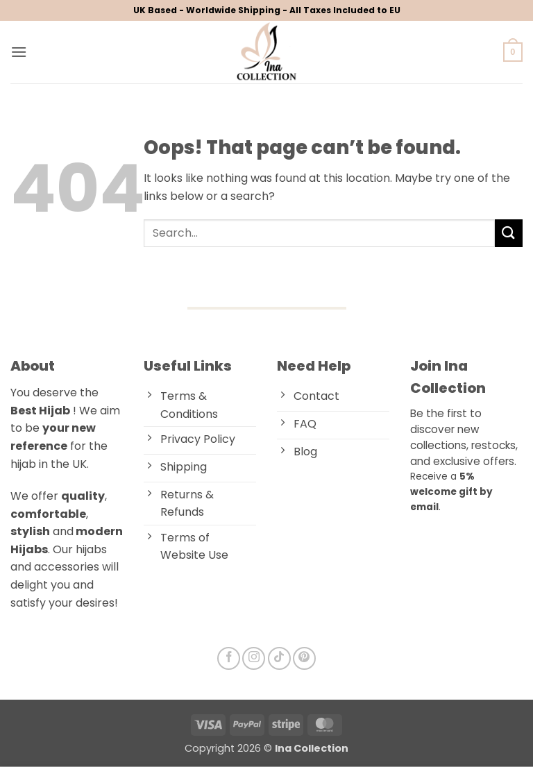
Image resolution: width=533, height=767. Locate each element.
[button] (18, 52)
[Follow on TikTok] (279, 658)
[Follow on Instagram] (253, 658)
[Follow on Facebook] (228, 658)
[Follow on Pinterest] (304, 658)
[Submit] (509, 232)
